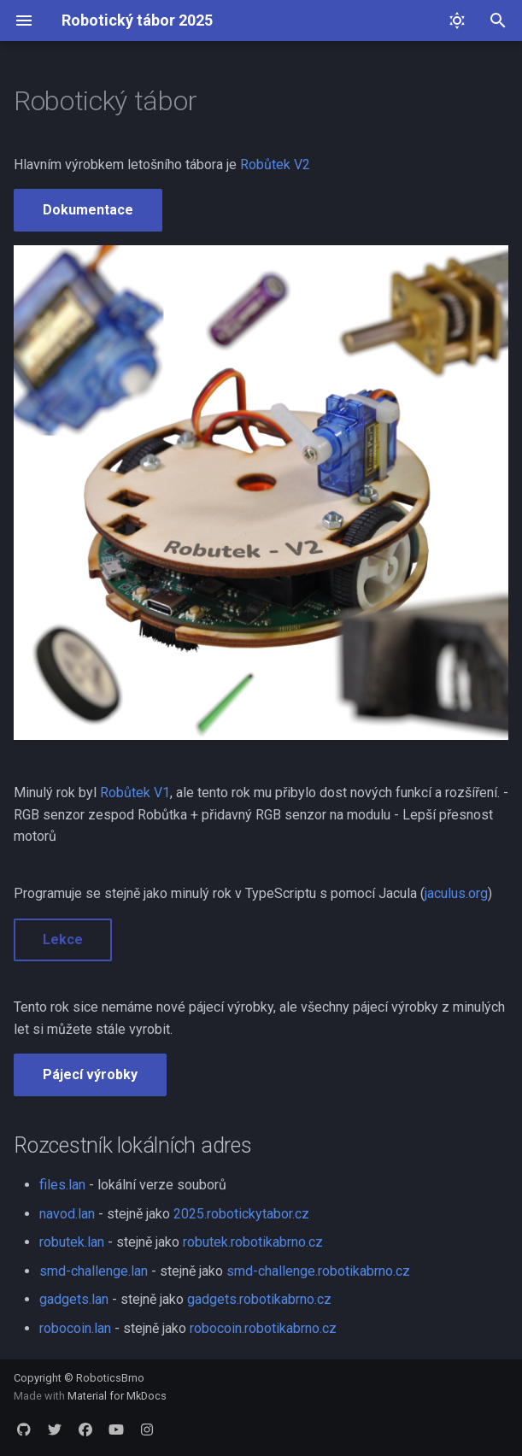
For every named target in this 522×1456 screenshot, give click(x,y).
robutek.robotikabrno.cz (253, 1242)
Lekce (63, 939)
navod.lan (67, 1214)
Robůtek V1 (135, 792)
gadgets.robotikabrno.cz (259, 1299)
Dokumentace (88, 210)
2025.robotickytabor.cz (241, 1214)
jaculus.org (456, 893)
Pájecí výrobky (90, 1074)
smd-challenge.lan (93, 1271)
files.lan (62, 1185)
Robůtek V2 (275, 164)
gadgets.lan (74, 1299)
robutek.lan (71, 1242)
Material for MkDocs (117, 1395)
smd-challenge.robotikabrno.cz (318, 1271)
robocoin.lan (75, 1328)
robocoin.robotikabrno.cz (263, 1328)
